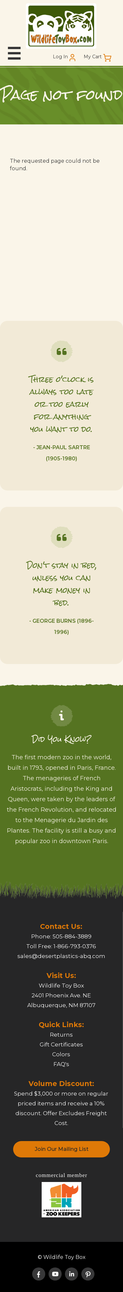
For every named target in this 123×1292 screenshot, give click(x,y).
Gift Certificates (61, 1044)
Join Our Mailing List (62, 1149)
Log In (60, 57)
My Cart (93, 57)
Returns (61, 1034)
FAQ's (61, 1064)
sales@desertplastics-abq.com (61, 956)
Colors (61, 1054)
